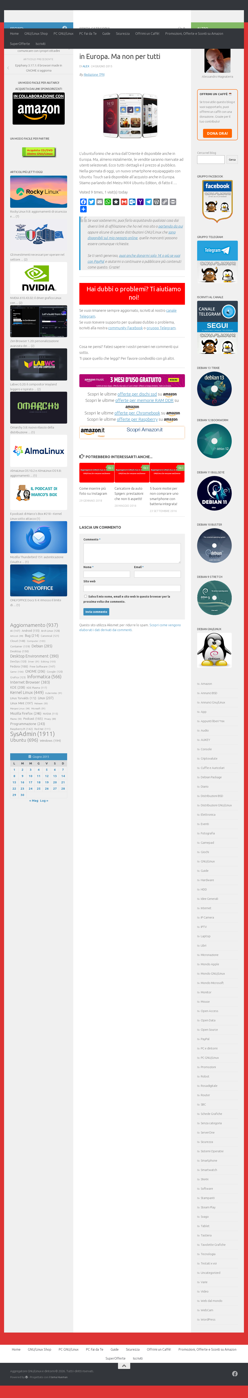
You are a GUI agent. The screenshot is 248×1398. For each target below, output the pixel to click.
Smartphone (209, 1187)
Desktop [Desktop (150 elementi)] (19, 677)
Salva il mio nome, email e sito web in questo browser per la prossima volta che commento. (126, 625)
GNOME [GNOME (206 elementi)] (35, 697)
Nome (88, 593)
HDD (204, 916)
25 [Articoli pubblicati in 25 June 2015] (38, 815)
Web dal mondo (211, 1327)
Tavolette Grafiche (213, 1271)
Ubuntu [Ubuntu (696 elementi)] (24, 766)
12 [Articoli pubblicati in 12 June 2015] (47, 802)
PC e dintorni (209, 1074)
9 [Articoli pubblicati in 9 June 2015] (22, 802)
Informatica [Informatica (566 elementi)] (44, 703)
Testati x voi (209, 1289)
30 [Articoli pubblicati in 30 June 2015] (22, 821)
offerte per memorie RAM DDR (144, 426)
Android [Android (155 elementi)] (30, 657)
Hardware (207, 906)
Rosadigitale (209, 1112)
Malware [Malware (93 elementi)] (41, 729)
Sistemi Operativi (212, 1177)
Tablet (205, 1252)
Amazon (206, 710)
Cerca (232, 186)
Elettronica (208, 841)
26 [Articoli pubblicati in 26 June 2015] (47, 815)
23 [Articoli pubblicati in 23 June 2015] (22, 815)
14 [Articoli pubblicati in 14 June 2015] (63, 802)
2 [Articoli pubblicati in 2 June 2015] (22, 796)
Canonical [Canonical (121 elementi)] (50, 662)
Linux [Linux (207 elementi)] (46, 724)
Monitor (206, 1018)
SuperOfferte (20, 44)
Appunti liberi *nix (212, 747)
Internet (206, 934)
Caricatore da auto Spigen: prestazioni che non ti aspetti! (129, 520)
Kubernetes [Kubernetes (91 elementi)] (53, 719)
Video (205, 1318)
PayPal (205, 1065)
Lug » (44, 827)
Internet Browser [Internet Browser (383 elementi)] (30, 708)
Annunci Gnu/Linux (213, 729)
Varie (204, 1308)
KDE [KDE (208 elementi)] (17, 713)
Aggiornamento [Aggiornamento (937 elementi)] (34, 651)
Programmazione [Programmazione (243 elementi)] (27, 750)
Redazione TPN (94, 101)
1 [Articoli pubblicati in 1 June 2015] (14, 796)
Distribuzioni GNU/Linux (216, 831)
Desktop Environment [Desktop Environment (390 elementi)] (34, 682)
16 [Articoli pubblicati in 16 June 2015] (22, 808)
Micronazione (210, 981)
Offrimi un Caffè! (147, 33)
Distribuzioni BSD (212, 822)
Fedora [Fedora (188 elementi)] (19, 692)
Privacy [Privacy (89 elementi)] (50, 745)
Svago (205, 1243)
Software (207, 1215)
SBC (203, 1131)
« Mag (33, 827)
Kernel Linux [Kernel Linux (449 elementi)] (27, 718)
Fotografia (208, 859)
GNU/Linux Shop (36, 33)
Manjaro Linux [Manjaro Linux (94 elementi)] (20, 735)
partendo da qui (170, 253)
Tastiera (206, 1261)
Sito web (89, 607)
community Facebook (125, 354)
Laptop (206, 962)
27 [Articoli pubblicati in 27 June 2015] (55, 815)
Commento (92, 565)
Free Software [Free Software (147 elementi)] (42, 692)
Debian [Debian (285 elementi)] (42, 672)
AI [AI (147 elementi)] (15, 657)
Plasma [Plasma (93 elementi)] (16, 745)
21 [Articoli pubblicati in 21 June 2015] (63, 808)
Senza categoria (94, 55)
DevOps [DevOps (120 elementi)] (18, 687)
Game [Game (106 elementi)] (17, 698)
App (203, 738)
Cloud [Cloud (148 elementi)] (17, 667)
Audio (205, 757)
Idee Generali (209, 925)
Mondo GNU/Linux (213, 1000)
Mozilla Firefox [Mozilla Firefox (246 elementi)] (25, 739)
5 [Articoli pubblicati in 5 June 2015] (47, 796)
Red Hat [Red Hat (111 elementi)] (42, 755)
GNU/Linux (208, 887)
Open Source (209, 1056)
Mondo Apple (210, 990)
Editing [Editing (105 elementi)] (48, 688)
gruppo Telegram (161, 354)
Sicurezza (123, 33)
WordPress (208, 1346)
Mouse (205, 1028)
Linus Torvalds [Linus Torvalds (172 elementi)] (23, 724)
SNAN (204, 1205)
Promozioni (208, 1093)
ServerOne (208, 1159)
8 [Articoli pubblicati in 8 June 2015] (14, 802)
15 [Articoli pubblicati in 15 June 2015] (14, 808)
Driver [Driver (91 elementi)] (33, 688)
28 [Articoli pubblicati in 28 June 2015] (63, 815)
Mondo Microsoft (212, 1009)
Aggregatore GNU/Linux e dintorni (78, 14)
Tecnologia (208, 1280)
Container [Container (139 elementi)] (20, 672)
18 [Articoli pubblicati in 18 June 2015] (38, 808)
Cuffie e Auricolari (212, 794)
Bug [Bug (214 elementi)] (32, 662)
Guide (106, 33)
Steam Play (208, 1233)
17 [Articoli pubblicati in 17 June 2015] (30, 808)
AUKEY (205, 766)
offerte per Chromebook (137, 439)
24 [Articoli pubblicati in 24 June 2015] (30, 815)
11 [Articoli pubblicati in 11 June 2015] (38, 802)
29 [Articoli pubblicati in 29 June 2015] (14, 821)
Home (14, 33)
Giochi (205, 878)
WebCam (207, 1336)
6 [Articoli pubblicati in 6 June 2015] (55, 796)
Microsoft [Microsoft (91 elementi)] (38, 735)
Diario (205, 813)
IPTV (204, 953)
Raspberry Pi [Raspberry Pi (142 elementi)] (21, 755)
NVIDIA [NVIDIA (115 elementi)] (50, 740)
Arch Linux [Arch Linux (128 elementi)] (50, 657)
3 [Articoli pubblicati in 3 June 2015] (31, 796)
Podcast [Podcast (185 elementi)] (33, 745)
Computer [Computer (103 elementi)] (36, 667)
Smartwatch (209, 1196)
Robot (205, 1102)
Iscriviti (40, 44)
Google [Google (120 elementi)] (55, 698)
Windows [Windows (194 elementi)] (50, 767)
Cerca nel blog (206, 179)
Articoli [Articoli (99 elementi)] (16, 662)
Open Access (209, 1037)
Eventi (205, 850)
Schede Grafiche (211, 1140)
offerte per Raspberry (137, 445)
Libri (203, 972)
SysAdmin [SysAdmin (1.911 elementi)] (32, 760)
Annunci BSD (209, 719)
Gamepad (207, 869)
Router (205, 1121)
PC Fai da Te (88, 33)
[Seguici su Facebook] (64, 54)
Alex (86, 92)
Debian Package (211, 803)
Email (139, 593)
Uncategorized (210, 1299)
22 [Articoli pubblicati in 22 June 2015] (14, 815)
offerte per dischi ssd (137, 420)
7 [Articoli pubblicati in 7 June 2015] (63, 796)
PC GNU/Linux (63, 33)
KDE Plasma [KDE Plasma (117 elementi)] (37, 714)
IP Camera (207, 944)
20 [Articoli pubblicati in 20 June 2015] (55, 808)
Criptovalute (209, 785)
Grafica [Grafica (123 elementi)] (18, 703)
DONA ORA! (217, 160)
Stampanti (208, 1224)
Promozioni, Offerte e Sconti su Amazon (194, 33)
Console (206, 775)
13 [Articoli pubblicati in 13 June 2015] (55, 802)
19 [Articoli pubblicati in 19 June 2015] (47, 808)
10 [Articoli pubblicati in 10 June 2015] (30, 802)
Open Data (208, 1046)
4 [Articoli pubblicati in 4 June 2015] (38, 796)
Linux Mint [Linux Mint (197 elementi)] (21, 729)
